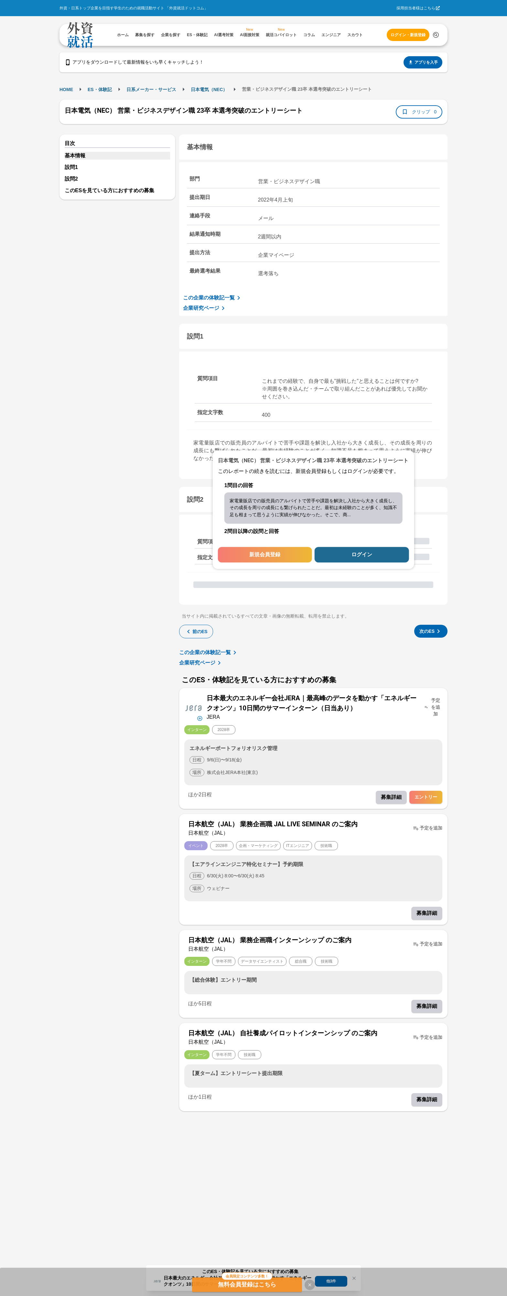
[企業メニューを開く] (193, 707)
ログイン (361, 555)
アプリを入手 (423, 62)
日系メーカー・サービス (151, 89)
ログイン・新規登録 (408, 35)
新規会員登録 (264, 555)
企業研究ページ (205, 308)
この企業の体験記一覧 (213, 298)
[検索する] (436, 35)
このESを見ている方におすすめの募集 (109, 190)
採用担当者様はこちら (415, 8)
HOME (66, 89)
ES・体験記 (100, 89)
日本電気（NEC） (209, 89)
